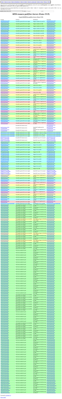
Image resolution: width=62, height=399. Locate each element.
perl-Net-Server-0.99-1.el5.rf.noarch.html (5, 210)
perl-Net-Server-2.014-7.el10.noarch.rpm (51, 104)
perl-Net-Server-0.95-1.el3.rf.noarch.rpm (51, 276)
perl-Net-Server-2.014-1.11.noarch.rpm (51, 125)
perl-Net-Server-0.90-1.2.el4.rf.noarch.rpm (51, 340)
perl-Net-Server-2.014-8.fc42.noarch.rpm (51, 85)
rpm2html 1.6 (8, 395)
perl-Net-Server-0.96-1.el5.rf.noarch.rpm (51, 250)
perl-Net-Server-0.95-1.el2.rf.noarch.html (5, 281)
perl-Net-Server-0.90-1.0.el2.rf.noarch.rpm (51, 350)
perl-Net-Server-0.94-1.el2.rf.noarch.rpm (51, 293)
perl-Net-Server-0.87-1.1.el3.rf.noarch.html (5, 368)
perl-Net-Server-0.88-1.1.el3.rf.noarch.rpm (51, 357)
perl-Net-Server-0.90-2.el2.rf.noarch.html (5, 338)
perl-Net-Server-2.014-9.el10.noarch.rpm (51, 50)
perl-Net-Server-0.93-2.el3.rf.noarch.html (5, 305)
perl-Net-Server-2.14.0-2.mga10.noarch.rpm (51, 21)
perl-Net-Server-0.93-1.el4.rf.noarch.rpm (51, 312)
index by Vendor (24, 1)
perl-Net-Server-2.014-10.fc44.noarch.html (5, 31)
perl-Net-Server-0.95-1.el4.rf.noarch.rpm (51, 272)
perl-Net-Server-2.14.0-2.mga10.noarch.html (5, 21)
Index (2, 1)
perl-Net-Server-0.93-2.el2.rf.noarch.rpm (51, 309)
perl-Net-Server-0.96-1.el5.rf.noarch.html (5, 250)
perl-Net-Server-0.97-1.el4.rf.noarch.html (5, 236)
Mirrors (45, 1)
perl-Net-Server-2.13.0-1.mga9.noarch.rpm (51, 142)
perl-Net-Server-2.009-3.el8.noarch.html (5, 195)
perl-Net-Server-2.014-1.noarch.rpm (53, 132)
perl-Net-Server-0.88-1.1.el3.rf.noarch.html (5, 357)
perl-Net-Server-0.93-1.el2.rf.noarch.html (5, 321)
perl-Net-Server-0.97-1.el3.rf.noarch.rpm (51, 243)
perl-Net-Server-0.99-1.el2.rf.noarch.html (5, 227)
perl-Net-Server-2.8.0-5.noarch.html (7, 203)
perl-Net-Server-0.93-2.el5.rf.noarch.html (5, 295)
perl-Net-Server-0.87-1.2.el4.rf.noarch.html (5, 364)
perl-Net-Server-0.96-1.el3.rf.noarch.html (5, 260)
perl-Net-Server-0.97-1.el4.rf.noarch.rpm (51, 236)
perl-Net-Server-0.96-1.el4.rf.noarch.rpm (51, 255)
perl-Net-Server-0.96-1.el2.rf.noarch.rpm (51, 264)
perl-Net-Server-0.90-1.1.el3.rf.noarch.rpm (51, 345)
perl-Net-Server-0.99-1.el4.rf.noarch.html (5, 215)
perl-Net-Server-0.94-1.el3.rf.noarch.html (5, 288)
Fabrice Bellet (3, 397)
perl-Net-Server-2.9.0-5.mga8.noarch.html (5, 161)
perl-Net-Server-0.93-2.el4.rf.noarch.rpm (51, 300)
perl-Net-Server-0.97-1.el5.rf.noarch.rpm (51, 229)
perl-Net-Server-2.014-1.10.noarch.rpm (51, 128)
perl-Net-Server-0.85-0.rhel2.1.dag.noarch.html (5, 387)
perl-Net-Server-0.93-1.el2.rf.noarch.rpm (51, 321)
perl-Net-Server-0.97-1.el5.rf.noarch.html (5, 229)
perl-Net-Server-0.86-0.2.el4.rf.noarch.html (5, 376)
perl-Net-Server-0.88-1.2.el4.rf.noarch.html (5, 352)
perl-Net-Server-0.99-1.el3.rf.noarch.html (5, 222)
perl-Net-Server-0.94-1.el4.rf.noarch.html (5, 283)
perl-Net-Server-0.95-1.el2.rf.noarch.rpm (51, 281)
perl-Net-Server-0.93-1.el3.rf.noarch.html (5, 316)
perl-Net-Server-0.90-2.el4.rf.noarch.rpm (51, 328)
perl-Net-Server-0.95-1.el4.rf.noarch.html (5, 272)
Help (49, 1)
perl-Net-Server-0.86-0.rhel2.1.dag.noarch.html (5, 385)
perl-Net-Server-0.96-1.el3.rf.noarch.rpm (51, 260)
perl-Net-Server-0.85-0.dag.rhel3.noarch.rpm (51, 390)
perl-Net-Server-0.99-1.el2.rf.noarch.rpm (51, 227)
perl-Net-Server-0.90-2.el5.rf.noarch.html (5, 324)
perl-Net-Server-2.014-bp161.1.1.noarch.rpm (51, 138)
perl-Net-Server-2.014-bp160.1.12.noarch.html (5, 140)
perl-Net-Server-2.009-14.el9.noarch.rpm (51, 176)
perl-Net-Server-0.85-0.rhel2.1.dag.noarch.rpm (51, 387)
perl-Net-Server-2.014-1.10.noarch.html (5, 128)
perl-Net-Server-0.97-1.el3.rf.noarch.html (5, 243)
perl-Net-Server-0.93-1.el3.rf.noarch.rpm (51, 316)
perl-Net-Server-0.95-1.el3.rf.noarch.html (5, 276)
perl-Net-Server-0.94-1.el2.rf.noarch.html (5, 293)
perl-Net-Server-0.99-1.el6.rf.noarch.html (5, 205)
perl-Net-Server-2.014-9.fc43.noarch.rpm (51, 40)
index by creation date (32, 1)
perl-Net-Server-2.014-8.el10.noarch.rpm (51, 95)
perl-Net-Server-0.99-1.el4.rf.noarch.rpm (51, 215)
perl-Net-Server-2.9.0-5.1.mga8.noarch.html (5, 152)
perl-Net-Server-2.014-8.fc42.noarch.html (5, 85)
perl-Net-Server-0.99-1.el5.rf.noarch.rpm (51, 210)
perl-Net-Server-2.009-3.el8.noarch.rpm (51, 195)
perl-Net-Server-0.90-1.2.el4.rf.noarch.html (5, 340)
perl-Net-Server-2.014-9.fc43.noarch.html (5, 40)
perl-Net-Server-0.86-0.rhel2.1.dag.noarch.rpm (51, 385)
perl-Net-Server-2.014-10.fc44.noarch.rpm (51, 31)
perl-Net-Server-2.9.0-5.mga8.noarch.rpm (51, 161)
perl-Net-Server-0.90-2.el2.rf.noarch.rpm (51, 338)
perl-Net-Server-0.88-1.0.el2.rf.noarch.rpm (51, 361)
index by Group (7, 1)
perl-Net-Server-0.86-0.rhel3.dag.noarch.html (5, 380)
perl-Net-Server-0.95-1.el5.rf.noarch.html (5, 267)
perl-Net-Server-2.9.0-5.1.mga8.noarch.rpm (51, 152)
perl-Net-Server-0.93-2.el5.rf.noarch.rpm (51, 295)
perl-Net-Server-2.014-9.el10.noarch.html (5, 50)
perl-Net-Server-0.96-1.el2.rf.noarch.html (5, 264)
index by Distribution (16, 1)
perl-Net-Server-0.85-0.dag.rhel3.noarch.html (5, 390)
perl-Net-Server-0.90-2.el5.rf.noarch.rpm (51, 324)
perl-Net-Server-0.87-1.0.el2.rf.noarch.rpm (51, 373)
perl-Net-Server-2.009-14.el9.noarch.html (5, 176)
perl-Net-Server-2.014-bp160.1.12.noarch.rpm (51, 140)
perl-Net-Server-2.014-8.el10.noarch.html (5, 95)
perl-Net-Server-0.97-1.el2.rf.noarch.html (5, 248)
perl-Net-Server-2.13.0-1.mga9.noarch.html (5, 142)
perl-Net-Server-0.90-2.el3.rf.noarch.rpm (51, 333)
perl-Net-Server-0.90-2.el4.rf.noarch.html (5, 328)
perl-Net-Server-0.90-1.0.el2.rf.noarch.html (5, 350)
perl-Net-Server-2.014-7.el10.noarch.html (5, 104)
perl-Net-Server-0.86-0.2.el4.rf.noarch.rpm (51, 376)
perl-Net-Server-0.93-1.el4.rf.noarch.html (5, 312)
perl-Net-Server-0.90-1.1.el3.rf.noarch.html (5, 345)
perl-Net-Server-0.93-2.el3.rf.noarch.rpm (51, 305)
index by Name (40, 1)
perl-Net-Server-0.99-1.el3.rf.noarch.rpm (51, 222)
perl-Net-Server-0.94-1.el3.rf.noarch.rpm (51, 288)
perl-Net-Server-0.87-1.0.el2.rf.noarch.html (5, 373)
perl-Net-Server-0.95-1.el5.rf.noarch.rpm (51, 267)
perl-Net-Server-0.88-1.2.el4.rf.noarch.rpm (51, 352)
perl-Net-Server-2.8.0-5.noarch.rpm (53, 203)
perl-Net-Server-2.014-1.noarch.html (8, 132)
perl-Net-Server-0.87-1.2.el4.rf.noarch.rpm (51, 364)
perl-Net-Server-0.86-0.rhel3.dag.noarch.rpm (51, 380)
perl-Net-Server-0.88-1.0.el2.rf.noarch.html (5, 361)
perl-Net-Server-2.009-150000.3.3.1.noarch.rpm (51, 171)
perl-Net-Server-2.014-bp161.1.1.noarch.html (5, 138)
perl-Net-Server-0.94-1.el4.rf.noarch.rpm (51, 283)
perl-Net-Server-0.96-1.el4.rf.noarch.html (5, 255)
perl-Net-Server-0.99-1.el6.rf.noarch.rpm (51, 205)
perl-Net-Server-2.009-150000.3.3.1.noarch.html (5, 171)
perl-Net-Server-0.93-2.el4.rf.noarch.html (5, 300)
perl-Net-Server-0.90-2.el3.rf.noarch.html (5, 333)
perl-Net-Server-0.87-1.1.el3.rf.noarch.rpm (51, 368)
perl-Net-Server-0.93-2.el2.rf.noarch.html (5, 309)
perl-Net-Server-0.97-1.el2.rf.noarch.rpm (51, 248)
